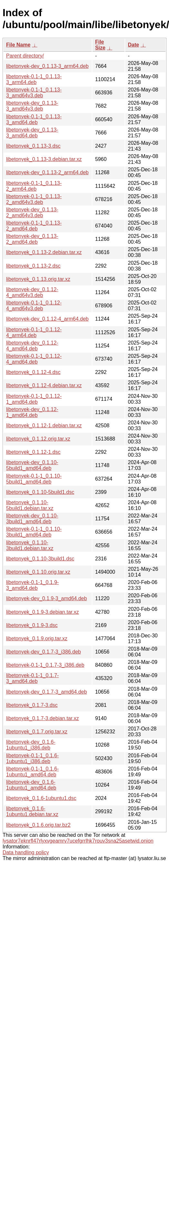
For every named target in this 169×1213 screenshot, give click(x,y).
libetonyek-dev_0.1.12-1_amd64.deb (32, 412)
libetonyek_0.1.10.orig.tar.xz (38, 572)
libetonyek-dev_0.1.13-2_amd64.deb (32, 239)
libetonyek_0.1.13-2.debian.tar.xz (44, 252)
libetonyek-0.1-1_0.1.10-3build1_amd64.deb (34, 531)
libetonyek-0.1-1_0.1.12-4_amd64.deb (34, 359)
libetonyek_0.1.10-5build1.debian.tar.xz (29, 505)
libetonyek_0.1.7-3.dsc (32, 705)
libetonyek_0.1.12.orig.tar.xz (38, 439)
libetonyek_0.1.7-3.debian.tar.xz (42, 718)
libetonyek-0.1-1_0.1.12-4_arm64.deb (34, 332)
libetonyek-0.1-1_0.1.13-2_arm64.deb (34, 186)
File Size (100, 44)
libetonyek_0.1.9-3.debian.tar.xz (42, 612)
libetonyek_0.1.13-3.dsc (33, 146)
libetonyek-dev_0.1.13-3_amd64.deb (32, 132)
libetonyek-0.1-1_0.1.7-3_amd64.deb (32, 678)
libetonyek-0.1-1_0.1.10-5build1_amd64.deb (34, 478)
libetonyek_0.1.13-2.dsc (33, 266)
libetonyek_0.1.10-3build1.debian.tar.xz (29, 545)
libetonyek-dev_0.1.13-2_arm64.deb (47, 172)
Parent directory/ (25, 56)
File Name (18, 45)
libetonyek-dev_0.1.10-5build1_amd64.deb (32, 465)
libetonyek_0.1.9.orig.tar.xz (36, 638)
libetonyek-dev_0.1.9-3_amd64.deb (46, 598)
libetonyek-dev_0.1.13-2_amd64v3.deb (32, 212)
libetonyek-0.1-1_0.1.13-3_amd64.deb (34, 119)
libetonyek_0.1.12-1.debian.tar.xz (44, 425)
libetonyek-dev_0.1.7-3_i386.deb (43, 651)
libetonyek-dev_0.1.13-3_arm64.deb (47, 66)
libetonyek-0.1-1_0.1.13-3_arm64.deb (34, 79)
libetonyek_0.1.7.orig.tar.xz (36, 731)
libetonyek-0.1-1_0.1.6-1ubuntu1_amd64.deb (32, 771)
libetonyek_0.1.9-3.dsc (32, 625)
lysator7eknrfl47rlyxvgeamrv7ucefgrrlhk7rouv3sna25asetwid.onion (78, 841)
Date (133, 45)
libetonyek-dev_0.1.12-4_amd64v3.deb (32, 292)
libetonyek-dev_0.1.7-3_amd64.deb (46, 692)
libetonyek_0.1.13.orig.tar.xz (38, 279)
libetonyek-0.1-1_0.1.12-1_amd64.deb (34, 399)
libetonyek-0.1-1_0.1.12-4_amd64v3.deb (34, 305)
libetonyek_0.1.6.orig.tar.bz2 (38, 825)
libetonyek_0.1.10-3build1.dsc (40, 558)
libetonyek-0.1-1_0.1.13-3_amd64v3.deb (34, 92)
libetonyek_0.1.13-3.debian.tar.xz (44, 159)
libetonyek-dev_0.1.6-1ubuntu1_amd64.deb (31, 785)
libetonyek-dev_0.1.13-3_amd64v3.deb (32, 106)
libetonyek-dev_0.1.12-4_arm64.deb (47, 319)
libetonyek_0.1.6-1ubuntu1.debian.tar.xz (32, 811)
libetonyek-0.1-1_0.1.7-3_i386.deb (45, 665)
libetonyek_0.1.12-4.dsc (33, 372)
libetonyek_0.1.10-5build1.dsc (40, 492)
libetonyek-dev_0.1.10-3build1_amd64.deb (32, 518)
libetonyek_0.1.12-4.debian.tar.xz (44, 385)
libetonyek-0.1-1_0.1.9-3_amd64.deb (32, 585)
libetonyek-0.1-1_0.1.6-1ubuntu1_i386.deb (32, 758)
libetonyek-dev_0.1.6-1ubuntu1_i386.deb (30, 744)
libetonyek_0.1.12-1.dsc (33, 452)
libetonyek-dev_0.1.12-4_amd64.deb (32, 345)
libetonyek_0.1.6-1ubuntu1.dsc (41, 798)
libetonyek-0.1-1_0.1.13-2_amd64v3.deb (34, 199)
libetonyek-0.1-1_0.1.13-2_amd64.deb (34, 225)
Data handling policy (26, 852)
